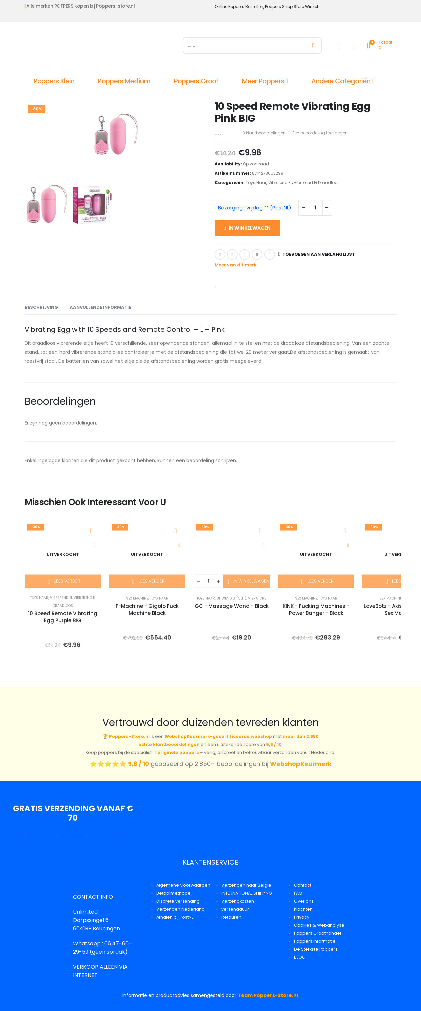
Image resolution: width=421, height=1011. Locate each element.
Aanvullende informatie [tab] (100, 307)
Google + (257, 254)
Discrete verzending (178, 901)
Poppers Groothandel (317, 933)
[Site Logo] (100, 47)
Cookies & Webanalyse (319, 925)
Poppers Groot (196, 81)
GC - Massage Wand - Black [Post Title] (232, 606)
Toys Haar (256, 182)
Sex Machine (137, 598)
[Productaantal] (315, 208)
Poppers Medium (124, 81)
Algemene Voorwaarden (183, 885)
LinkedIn (244, 254)
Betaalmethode (173, 893)
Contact (302, 885)
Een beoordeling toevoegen (320, 133)
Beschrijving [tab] (41, 307)
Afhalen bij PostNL (174, 917)
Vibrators (257, 598)
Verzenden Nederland (180, 909)
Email (269, 254)
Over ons (304, 901)
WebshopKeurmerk (301, 764)
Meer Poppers (263, 81)
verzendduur (235, 909)
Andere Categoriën (340, 81)
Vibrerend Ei (280, 182)
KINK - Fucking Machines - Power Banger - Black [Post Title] (316, 610)
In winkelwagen (250, 228)
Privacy (301, 917)
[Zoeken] (313, 45)
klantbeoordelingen (264, 133)
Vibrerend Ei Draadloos (317, 182)
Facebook (220, 254)
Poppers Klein (54, 81)
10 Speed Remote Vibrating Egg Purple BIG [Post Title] (62, 617)
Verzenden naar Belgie (246, 885)
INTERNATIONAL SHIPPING (246, 893)
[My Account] (339, 45)
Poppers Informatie (315, 941)
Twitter (232, 254)
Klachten (303, 909)
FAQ (298, 893)
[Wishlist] (354, 45)
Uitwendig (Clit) (231, 598)
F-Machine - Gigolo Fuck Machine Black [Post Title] (147, 610)
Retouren (231, 917)
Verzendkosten (237, 901)
